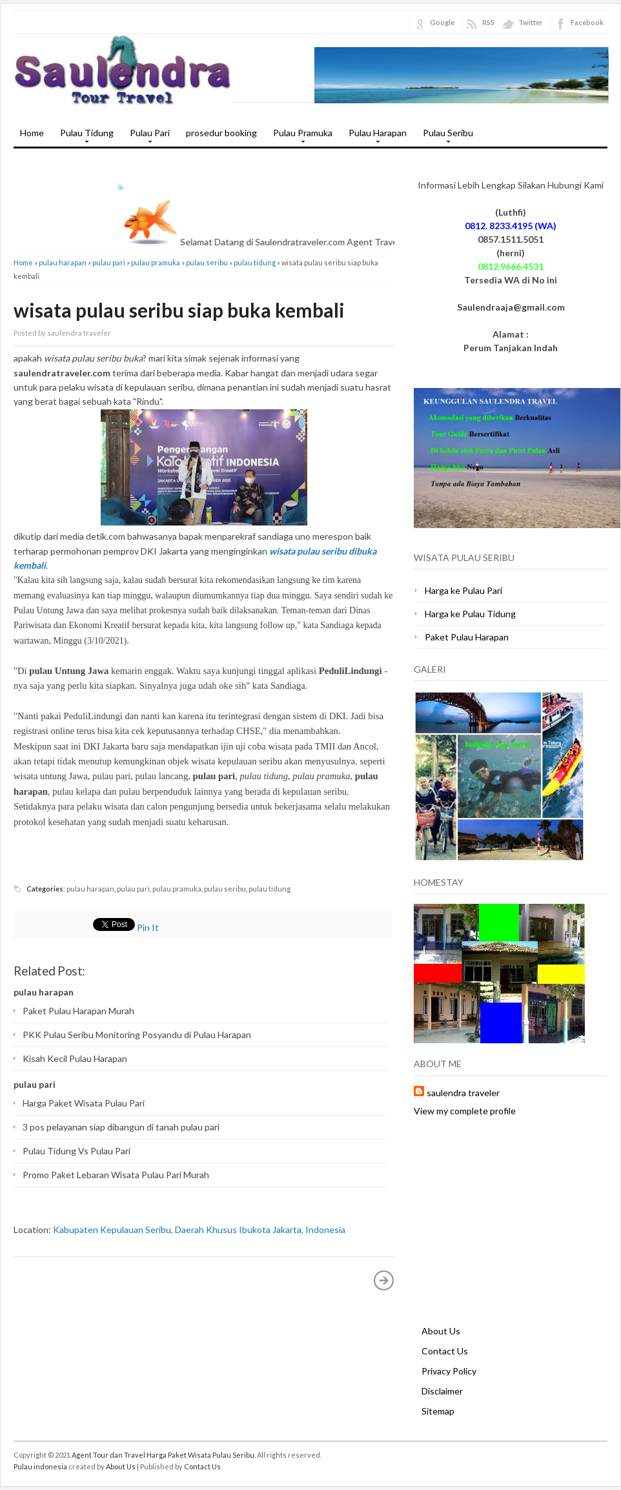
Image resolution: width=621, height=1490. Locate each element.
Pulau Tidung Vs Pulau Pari (76, 1150)
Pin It (148, 927)
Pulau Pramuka (299, 137)
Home (32, 132)
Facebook (587, 22)
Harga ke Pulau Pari (463, 590)
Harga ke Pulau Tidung (470, 613)
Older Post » (384, 1280)
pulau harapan (63, 262)
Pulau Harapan (374, 137)
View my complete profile (465, 1110)
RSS (488, 22)
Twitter (530, 22)
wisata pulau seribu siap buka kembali (179, 309)
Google (442, 22)
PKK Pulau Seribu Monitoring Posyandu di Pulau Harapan (137, 1034)
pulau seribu (207, 262)
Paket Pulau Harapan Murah (78, 1010)
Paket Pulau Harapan (467, 636)
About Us (441, 1330)
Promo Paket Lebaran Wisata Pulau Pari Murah (116, 1174)
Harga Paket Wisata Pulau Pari (84, 1102)
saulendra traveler (463, 1092)
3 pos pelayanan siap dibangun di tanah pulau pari (121, 1126)
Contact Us (445, 1350)
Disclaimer (442, 1390)
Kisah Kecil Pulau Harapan (75, 1058)
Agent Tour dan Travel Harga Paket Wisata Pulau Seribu (163, 1455)
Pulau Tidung (84, 137)
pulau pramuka (155, 262)
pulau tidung (255, 262)
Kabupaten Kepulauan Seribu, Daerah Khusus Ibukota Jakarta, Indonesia (199, 1229)
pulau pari (108, 262)
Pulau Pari (146, 137)
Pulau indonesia (40, 1466)
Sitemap (438, 1410)
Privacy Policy (449, 1370)
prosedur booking (221, 132)
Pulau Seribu (444, 137)
